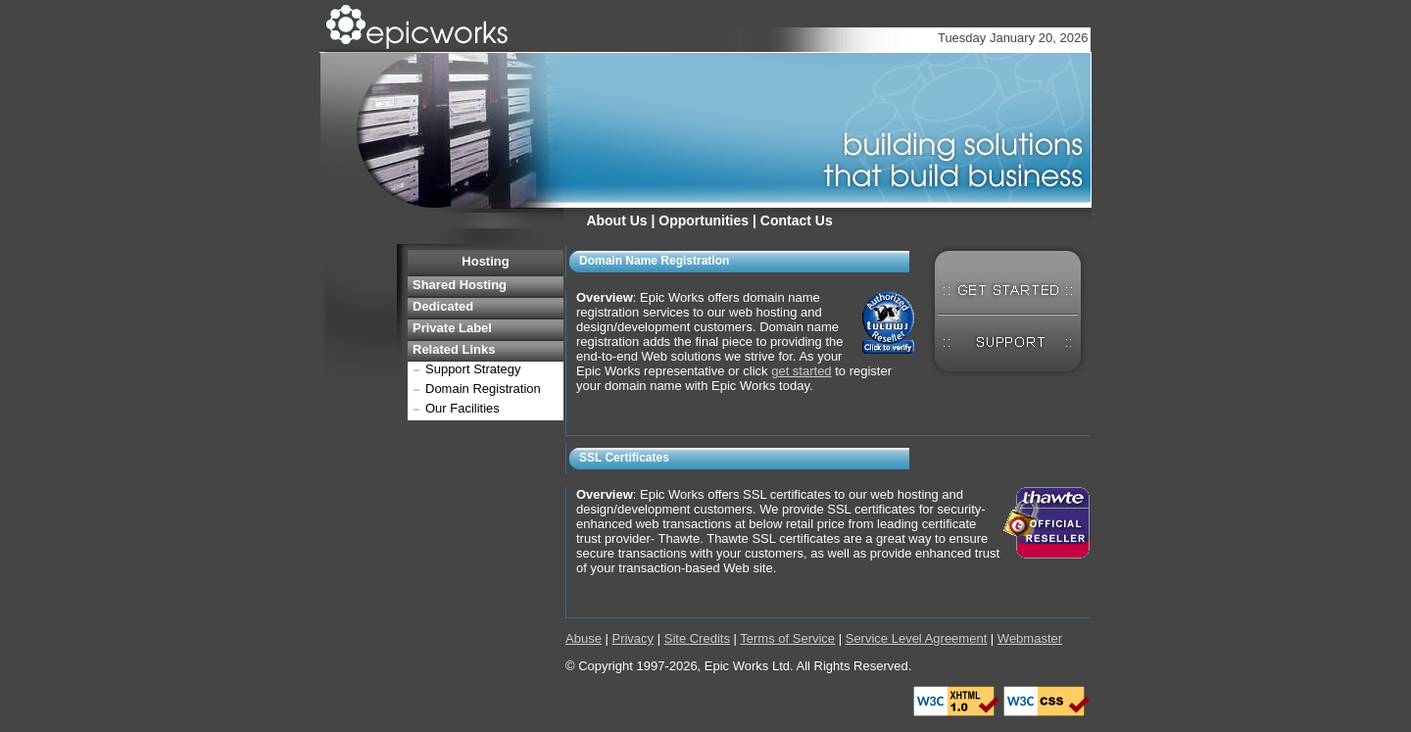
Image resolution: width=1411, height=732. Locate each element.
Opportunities (703, 220)
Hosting (485, 261)
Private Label (452, 327)
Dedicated (443, 306)
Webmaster (1029, 638)
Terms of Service (787, 638)
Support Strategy (473, 369)
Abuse (583, 638)
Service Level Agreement (917, 638)
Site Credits (697, 638)
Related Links (454, 349)
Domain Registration (483, 388)
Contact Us (796, 220)
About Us (616, 220)
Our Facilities (462, 408)
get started (801, 371)
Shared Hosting (460, 284)
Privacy (632, 638)
